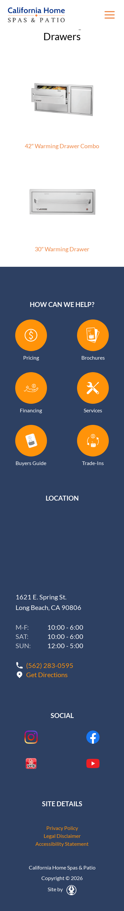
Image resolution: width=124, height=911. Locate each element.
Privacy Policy (62, 828)
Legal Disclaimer (62, 836)
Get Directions (47, 674)
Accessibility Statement (62, 844)
